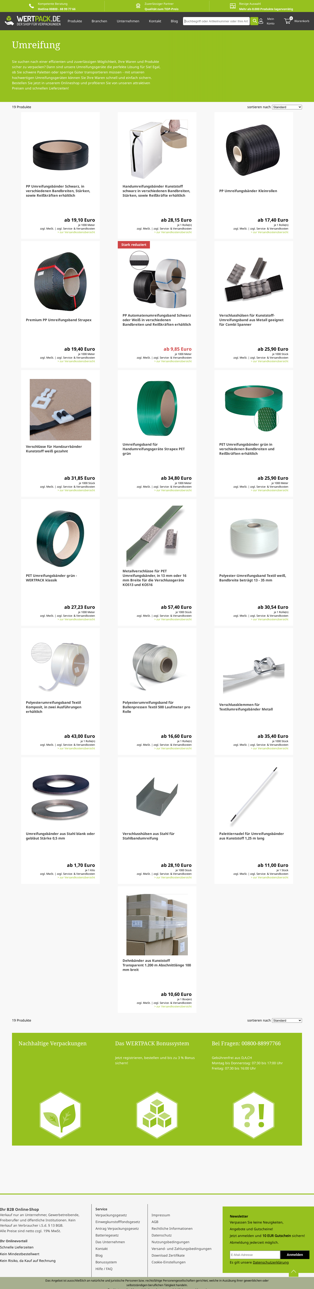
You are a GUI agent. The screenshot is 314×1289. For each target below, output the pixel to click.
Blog (99, 1255)
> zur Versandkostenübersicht (76, 232)
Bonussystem (106, 1262)
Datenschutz (162, 1235)
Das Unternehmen (110, 1242)
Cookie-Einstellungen (169, 1262)
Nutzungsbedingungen (171, 1242)
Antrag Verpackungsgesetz (117, 1228)
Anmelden (295, 1255)
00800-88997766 (261, 1043)
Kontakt (101, 1248)
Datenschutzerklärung (271, 1262)
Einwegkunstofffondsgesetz (117, 1221)
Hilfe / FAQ (104, 1268)
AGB (155, 1221)
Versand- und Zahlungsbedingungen (182, 1248)
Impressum (161, 1215)
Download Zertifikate (168, 1255)
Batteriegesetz (107, 1235)
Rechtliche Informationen (172, 1228)
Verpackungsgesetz (111, 1215)
